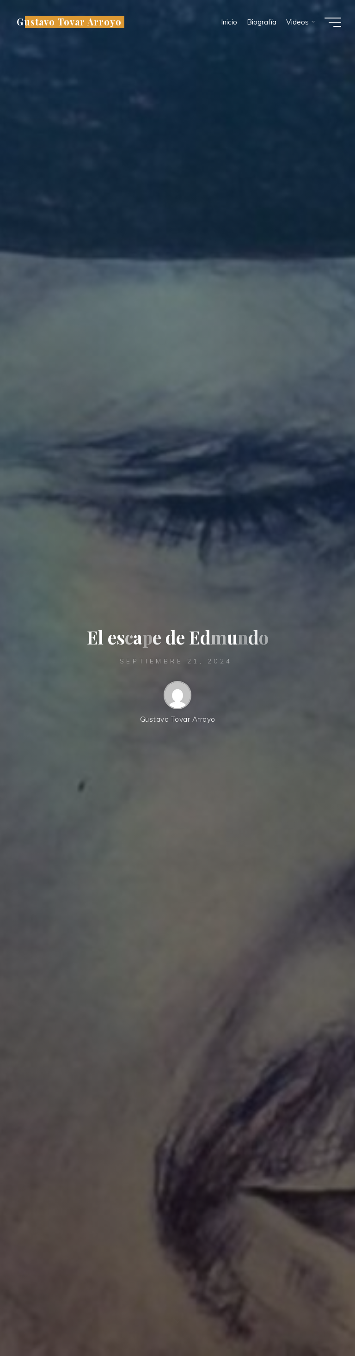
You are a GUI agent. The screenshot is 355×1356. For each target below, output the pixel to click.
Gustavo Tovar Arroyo (69, 22)
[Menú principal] (332, 22)
